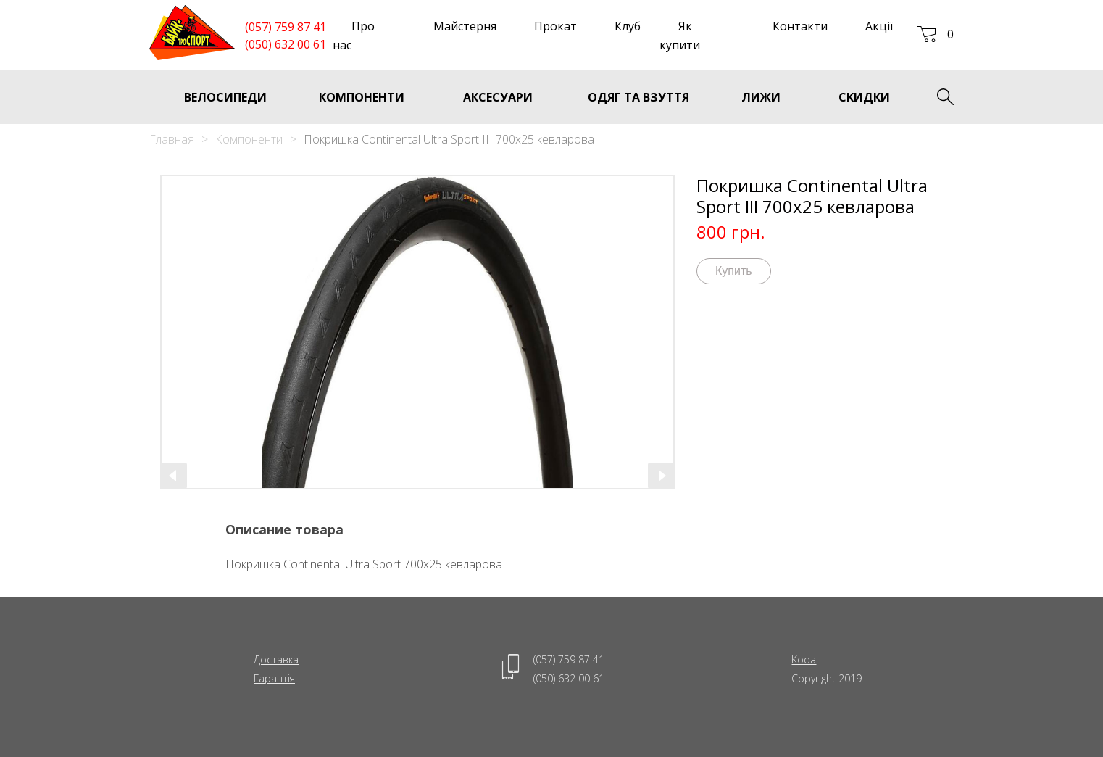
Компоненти (249, 139)
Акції (879, 26)
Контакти (800, 26)
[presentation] (174, 476)
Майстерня (464, 26)
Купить (733, 271)
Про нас (354, 35)
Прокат (555, 26)
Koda (803, 659)
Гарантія (274, 678)
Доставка (276, 659)
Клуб (628, 26)
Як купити (679, 35)
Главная (171, 139)
